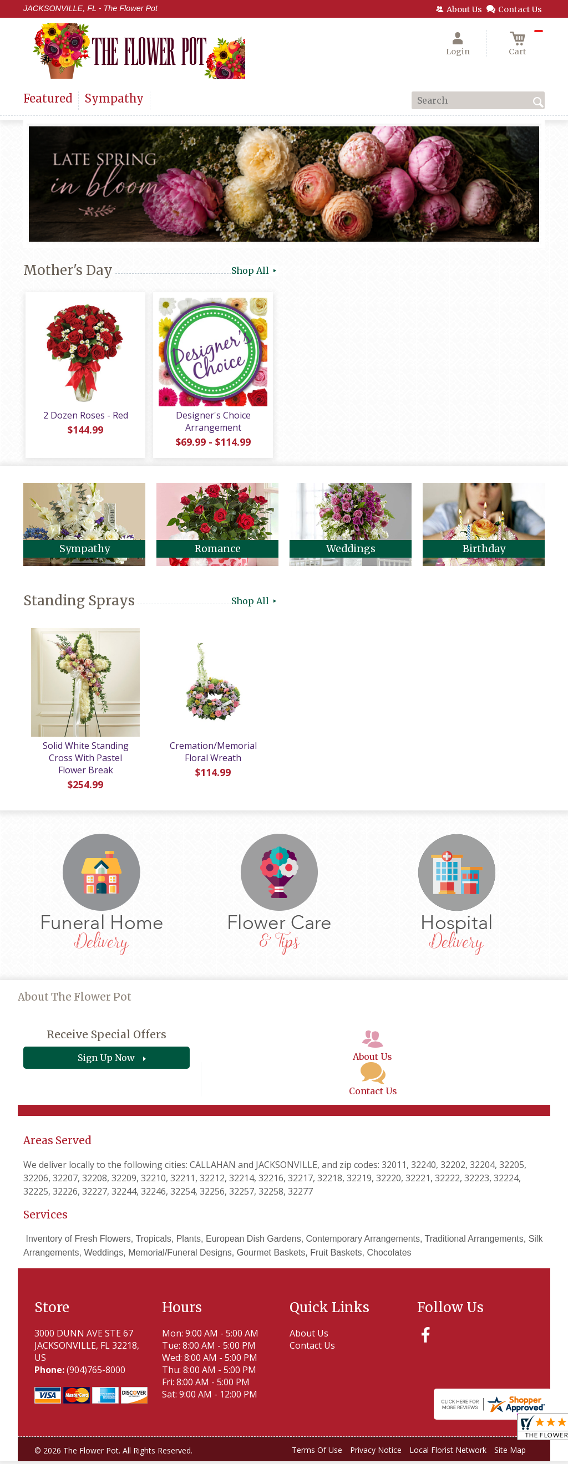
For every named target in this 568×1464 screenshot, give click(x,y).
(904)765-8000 (96, 1372)
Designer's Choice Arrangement (212, 423)
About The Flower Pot (74, 999)
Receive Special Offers (106, 1036)
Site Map (510, 1452)
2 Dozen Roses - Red (84, 417)
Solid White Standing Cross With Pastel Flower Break (84, 760)
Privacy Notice (376, 1452)
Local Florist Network (447, 1452)
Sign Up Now (106, 1059)
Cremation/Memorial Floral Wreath (212, 754)
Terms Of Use (317, 1452)
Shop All (254, 270)
